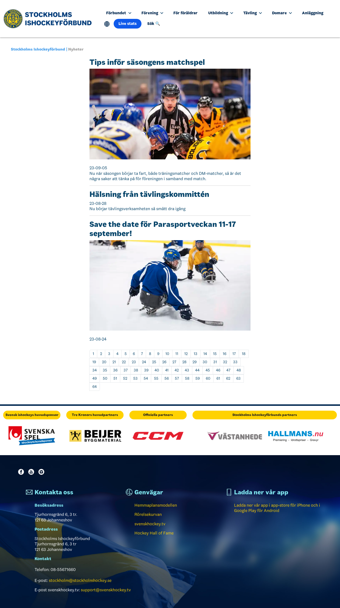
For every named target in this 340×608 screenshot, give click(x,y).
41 (167, 370)
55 (156, 378)
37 (126, 370)
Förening (152, 13)
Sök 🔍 (153, 23)
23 (134, 362)
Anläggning (312, 13)
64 (94, 386)
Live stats (127, 23)
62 (228, 378)
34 (94, 370)
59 (197, 378)
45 (208, 370)
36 (115, 370)
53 (135, 378)
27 (174, 362)
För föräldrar (185, 13)
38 (136, 370)
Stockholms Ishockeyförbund (38, 49)
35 (105, 370)
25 (154, 362)
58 (187, 378)
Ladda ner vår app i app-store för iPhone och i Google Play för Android (277, 508)
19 (94, 362)
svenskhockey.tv (149, 523)
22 (124, 362)
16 (224, 353)
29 (194, 362)
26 (164, 362)
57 (177, 378)
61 (218, 378)
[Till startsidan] (49, 18)
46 (218, 370)
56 (166, 378)
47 (228, 370)
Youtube (32, 472)
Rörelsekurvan (148, 514)
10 (167, 353)
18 (243, 353)
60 (208, 378)
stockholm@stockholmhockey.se (80, 580)
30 (205, 362)
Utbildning (220, 13)
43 (187, 370)
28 (184, 362)
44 (197, 370)
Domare (282, 13)
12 (186, 353)
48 (239, 370)
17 (234, 353)
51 (115, 378)
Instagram (42, 472)
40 (157, 370)
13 (195, 353)
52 (125, 378)
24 (144, 362)
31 (215, 362)
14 (205, 353)
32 (225, 362)
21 (114, 362)
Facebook (22, 472)
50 (105, 378)
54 (146, 378)
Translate (107, 24)
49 (94, 378)
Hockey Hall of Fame (154, 533)
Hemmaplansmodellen (155, 505)
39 (146, 370)
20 (104, 362)
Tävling (252, 13)
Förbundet (118, 13)
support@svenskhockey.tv (106, 590)
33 (235, 362)
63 (238, 378)
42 (177, 370)
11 (176, 353)
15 (215, 353)
